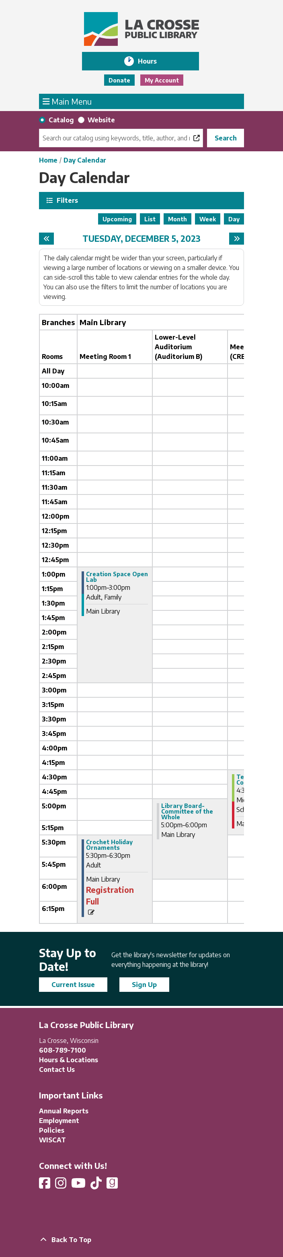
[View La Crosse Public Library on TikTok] (96, 1185)
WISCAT (52, 1140)
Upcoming (117, 219)
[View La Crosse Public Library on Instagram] (61, 1185)
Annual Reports (63, 1111)
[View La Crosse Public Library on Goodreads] (112, 1185)
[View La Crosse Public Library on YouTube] (79, 1185)
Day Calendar (85, 160)
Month (177, 219)
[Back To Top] (141, 1239)
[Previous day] (46, 239)
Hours (153, 61)
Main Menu (67, 101)
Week (207, 219)
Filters (66, 200)
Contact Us (57, 1069)
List (150, 219)
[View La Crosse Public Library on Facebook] (45, 1185)
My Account (162, 80)
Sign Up (144, 985)
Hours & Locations (68, 1060)
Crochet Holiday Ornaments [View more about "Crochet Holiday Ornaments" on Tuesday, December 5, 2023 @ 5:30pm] (109, 845)
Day (234, 219)
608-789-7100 (62, 1050)
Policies (51, 1130)
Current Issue (73, 985)
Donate (119, 80)
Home (48, 160)
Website (101, 120)
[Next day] (236, 239)
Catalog (61, 120)
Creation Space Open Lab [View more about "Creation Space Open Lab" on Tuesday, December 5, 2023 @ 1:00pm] (117, 577)
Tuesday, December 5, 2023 (141, 239)
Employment (59, 1121)
